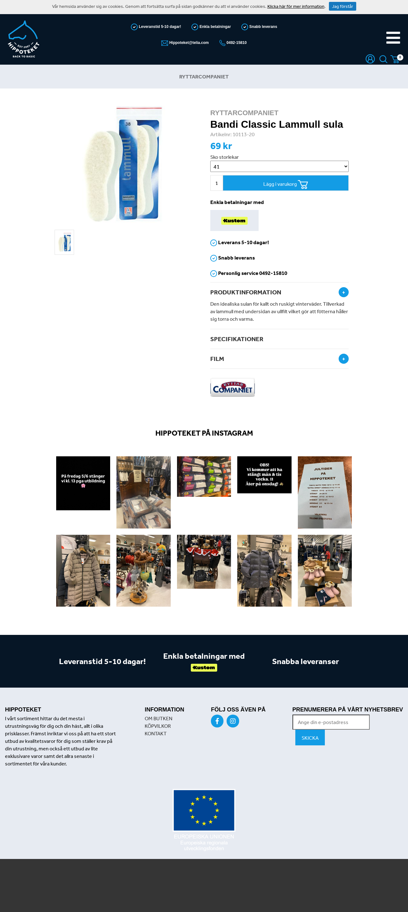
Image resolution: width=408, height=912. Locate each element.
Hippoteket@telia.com (188, 42)
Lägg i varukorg (285, 184)
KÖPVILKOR (158, 726)
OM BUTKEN (158, 718)
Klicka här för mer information (296, 6)
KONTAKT (156, 733)
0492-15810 (236, 42)
